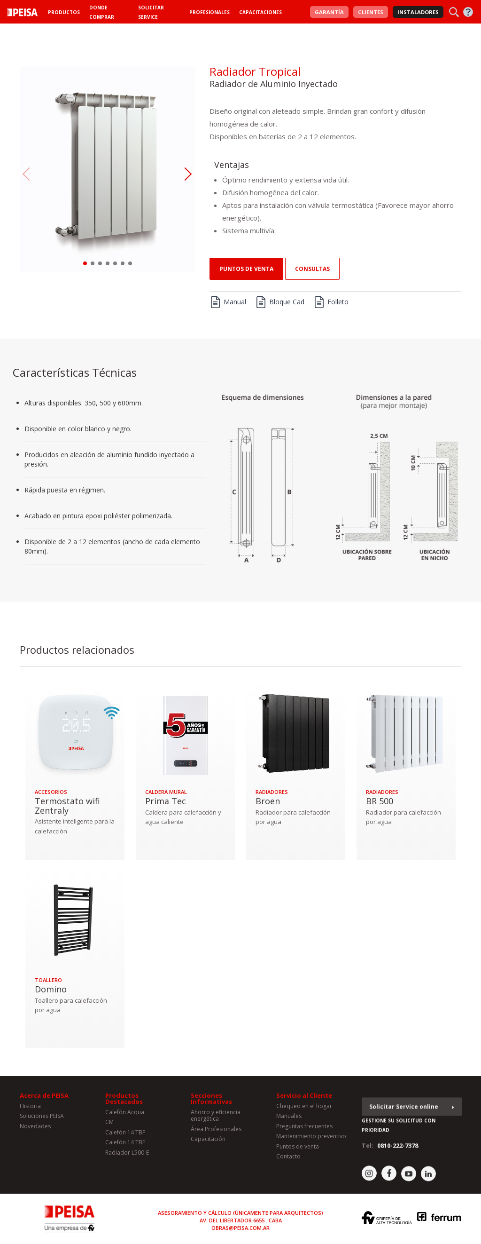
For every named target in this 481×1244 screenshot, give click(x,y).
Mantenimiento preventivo (311, 1139)
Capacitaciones (260, 12)
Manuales (289, 1119)
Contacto (288, 1160)
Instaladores (418, 12)
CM (109, 1125)
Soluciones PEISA (42, 1119)
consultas (312, 269)
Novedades (35, 1129)
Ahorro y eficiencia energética (215, 1118)
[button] (85, 263)
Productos (64, 12)
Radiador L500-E (127, 1155)
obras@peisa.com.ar (240, 1227)
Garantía (329, 12)
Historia (30, 1109)
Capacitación (208, 1142)
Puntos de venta (246, 269)
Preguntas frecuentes (304, 1129)
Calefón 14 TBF (125, 1136)
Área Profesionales (216, 1132)
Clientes (370, 12)
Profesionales (209, 12)
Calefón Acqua (124, 1115)
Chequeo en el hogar (304, 1109)
